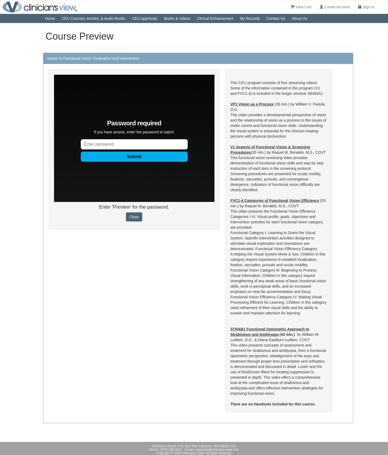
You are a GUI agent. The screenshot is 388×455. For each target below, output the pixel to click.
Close (134, 217)
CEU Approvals (144, 18)
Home (50, 18)
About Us (299, 18)
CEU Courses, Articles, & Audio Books (93, 18)
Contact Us (276, 18)
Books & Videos (177, 18)
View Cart (301, 7)
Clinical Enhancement (215, 18)
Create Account (335, 7)
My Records (250, 18)
